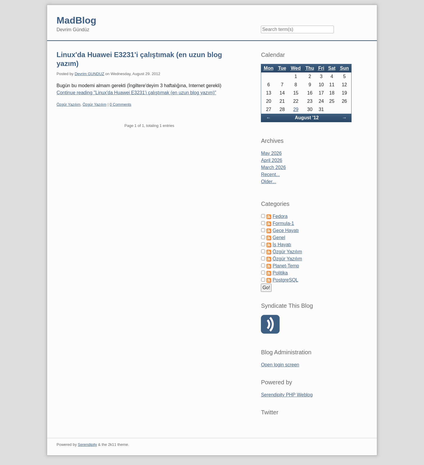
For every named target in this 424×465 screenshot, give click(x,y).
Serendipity (87, 444)
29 (296, 109)
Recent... (270, 174)
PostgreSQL (285, 279)
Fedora (280, 216)
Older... (268, 181)
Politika (280, 272)
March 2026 (273, 167)
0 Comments (120, 104)
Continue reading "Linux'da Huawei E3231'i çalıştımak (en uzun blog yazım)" (136, 92)
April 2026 (271, 160)
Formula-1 (283, 223)
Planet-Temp (286, 265)
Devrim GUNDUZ (89, 74)
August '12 (307, 117)
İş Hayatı (282, 244)
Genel (279, 237)
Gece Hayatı (286, 230)
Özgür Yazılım (68, 104)
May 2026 (271, 153)
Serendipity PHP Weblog (287, 394)
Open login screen (280, 364)
